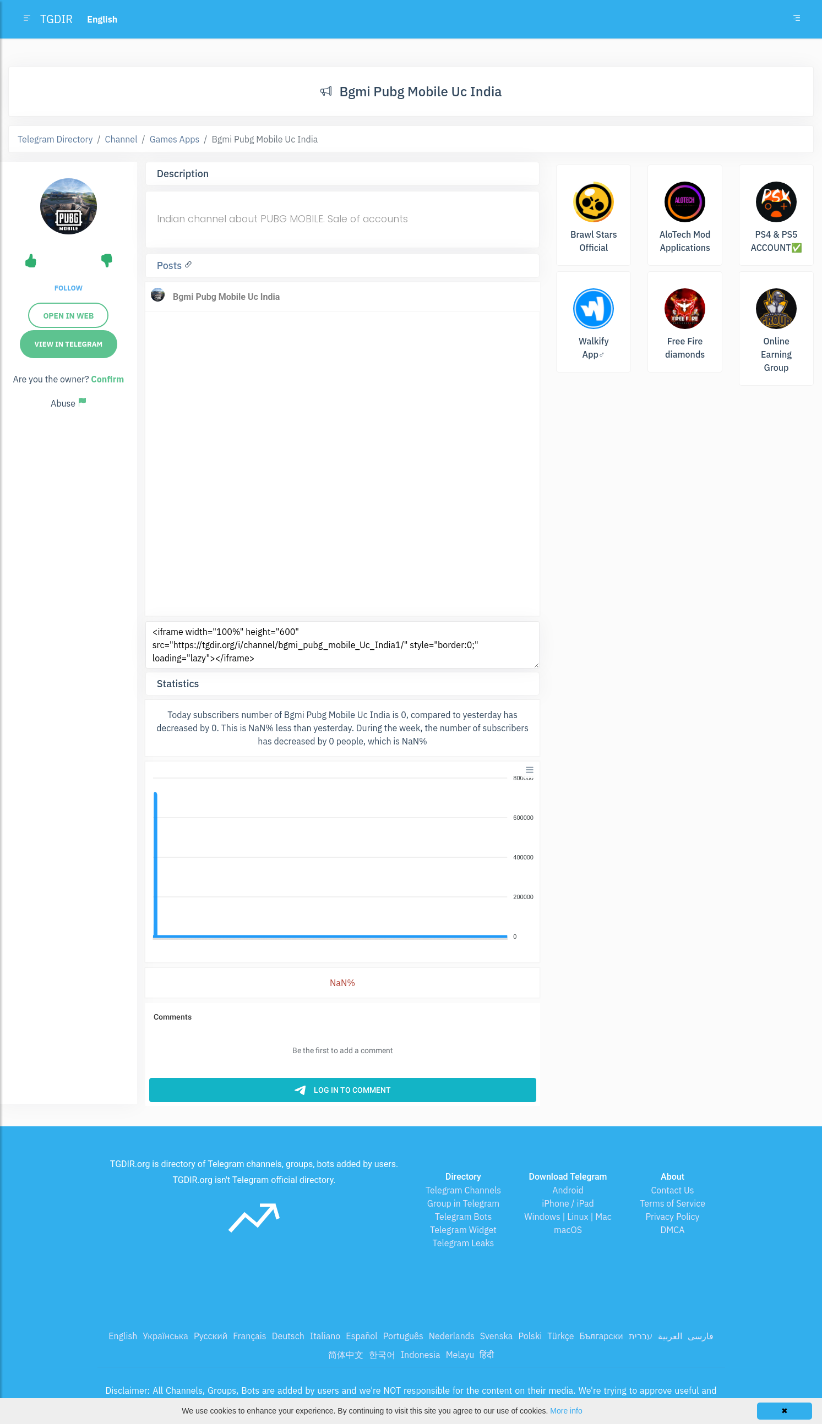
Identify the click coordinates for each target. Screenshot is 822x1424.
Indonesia (420, 1354)
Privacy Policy (672, 1216)
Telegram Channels (463, 1190)
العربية (670, 1335)
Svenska (496, 1335)
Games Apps (175, 139)
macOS (568, 1229)
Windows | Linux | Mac (568, 1216)
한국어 (382, 1354)
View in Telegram (69, 344)
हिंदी (487, 1354)
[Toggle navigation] (796, 19)
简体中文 (345, 1354)
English (122, 1335)
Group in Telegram (463, 1203)
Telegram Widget (463, 1229)
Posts (170, 265)
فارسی (701, 1335)
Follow (69, 288)
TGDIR (56, 19)
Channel (121, 139)
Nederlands (452, 1335)
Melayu (460, 1354)
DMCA (673, 1229)
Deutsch (288, 1335)
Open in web (68, 316)
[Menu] (529, 769)
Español (361, 1335)
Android (568, 1190)
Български (601, 1335)
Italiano (325, 1335)
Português (403, 1335)
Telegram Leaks (463, 1242)
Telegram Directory (55, 139)
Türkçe (560, 1335)
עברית (640, 1335)
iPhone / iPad (568, 1203)
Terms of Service (672, 1203)
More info (566, 1410)
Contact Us (672, 1190)
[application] (342, 858)
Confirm (107, 379)
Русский (210, 1335)
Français (249, 1335)
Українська (165, 1335)
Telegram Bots (463, 1216)
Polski (530, 1335)
